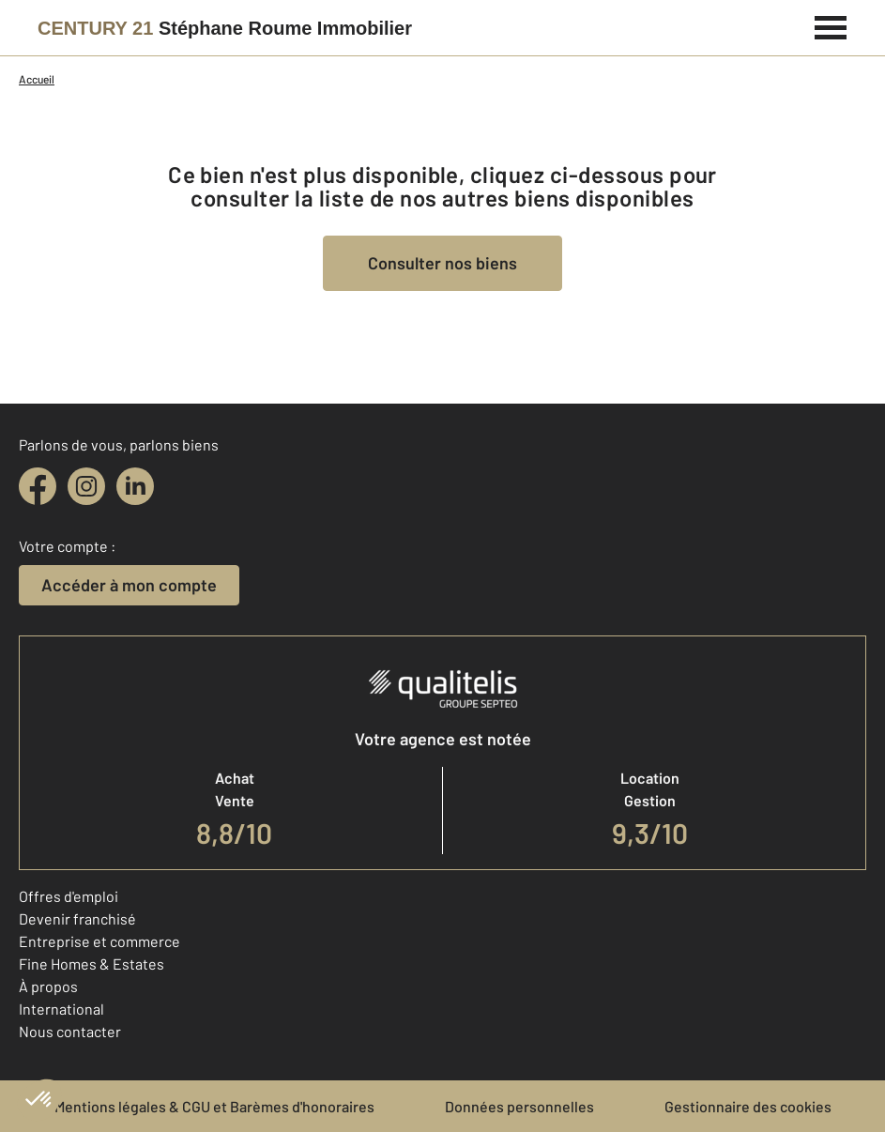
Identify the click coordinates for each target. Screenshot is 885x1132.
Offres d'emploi (68, 896)
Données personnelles (519, 1106)
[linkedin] (135, 486)
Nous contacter (70, 1031)
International (61, 1008)
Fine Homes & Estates (91, 963)
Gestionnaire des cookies (748, 1106)
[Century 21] (225, 28)
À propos (48, 986)
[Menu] (831, 25)
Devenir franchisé (77, 918)
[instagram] (86, 486)
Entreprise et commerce (99, 941)
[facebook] (37, 486)
